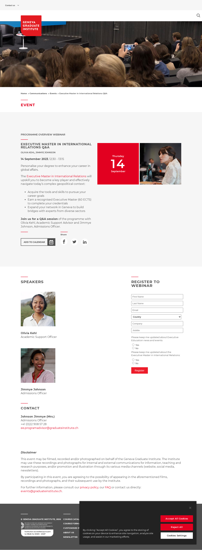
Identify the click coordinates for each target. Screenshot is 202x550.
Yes (137, 345)
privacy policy (89, 487)
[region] (137, 522)
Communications (38, 93)
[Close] (190, 508)
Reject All (176, 527)
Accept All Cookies (177, 518)
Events (53, 93)
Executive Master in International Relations (56, 176)
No (136, 348)
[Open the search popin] (198, 15)
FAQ (108, 487)
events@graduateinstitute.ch (41, 491)
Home (24, 93)
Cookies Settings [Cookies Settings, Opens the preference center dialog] (177, 535)
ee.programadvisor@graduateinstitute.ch (49, 428)
